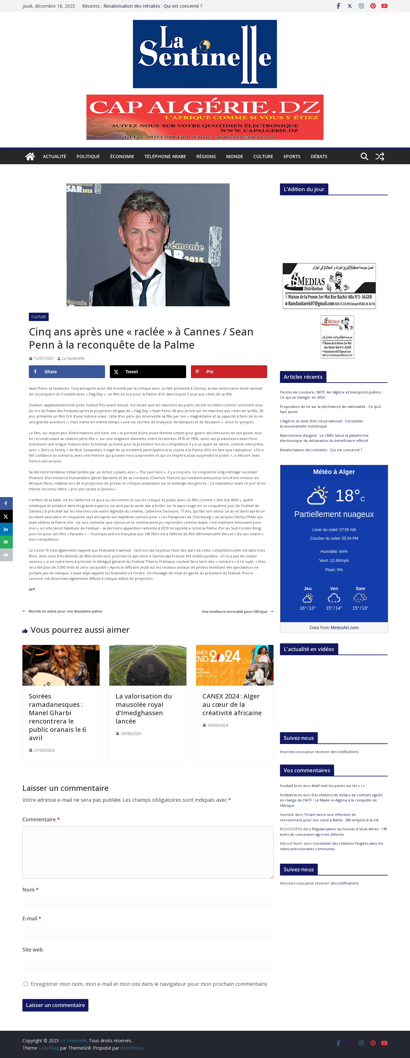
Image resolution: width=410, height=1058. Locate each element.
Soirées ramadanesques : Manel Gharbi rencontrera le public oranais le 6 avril (57, 717)
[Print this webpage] (6, 554)
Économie (122, 156)
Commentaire (41, 819)
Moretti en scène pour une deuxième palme (62, 611)
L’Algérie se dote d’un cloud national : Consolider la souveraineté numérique (322, 424)
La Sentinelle (73, 358)
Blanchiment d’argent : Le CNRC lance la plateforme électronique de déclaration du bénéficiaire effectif (324, 438)
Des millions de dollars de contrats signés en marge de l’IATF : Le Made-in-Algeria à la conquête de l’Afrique (331, 800)
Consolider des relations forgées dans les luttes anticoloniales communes (331, 846)
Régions (206, 156)
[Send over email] (6, 542)
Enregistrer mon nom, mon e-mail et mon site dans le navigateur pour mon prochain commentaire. (149, 983)
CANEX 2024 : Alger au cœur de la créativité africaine (232, 704)
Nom (30, 889)
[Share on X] (148, 371)
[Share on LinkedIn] (6, 529)
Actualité (54, 156)
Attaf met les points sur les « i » (339, 785)
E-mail (31, 918)
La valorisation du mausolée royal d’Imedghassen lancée (144, 708)
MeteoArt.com (344, 627)
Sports (291, 156)
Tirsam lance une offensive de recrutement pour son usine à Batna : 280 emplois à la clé (329, 817)
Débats (319, 156)
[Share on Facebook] (67, 371)
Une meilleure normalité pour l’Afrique (238, 611)
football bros (291, 785)
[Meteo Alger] (334, 589)
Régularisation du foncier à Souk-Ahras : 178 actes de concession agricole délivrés (333, 831)
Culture (263, 156)
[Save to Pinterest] (229, 371)
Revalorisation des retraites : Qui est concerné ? (152, 6)
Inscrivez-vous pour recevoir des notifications (319, 751)
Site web (32, 949)
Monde (234, 156)
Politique (88, 156)
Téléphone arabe (165, 156)
